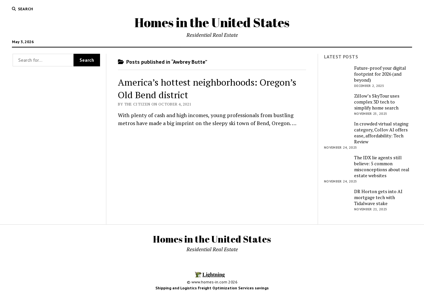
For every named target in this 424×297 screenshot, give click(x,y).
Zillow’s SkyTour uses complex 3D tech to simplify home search (376, 102)
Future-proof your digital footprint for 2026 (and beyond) (380, 74)
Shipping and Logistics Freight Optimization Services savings (212, 287)
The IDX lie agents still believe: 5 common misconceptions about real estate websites (381, 167)
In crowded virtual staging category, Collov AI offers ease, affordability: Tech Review (381, 133)
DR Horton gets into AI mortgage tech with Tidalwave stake (378, 197)
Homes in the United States (212, 22)
